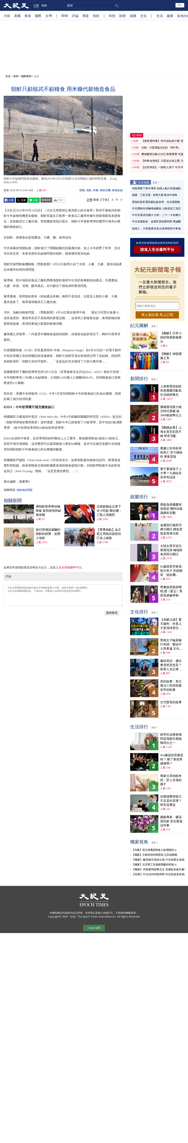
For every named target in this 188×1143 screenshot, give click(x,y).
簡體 (44, 5)
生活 (159, 16)
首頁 (7, 76)
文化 (143, 16)
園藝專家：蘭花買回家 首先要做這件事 (171, 821)
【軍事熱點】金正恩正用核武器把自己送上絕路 (109, 534)
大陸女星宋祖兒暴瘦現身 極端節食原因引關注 (171, 550)
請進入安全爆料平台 (157, 250)
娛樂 (133, 16)
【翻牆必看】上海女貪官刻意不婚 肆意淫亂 (171, 432)
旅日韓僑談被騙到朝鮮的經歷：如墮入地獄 (48, 534)
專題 (85, 16)
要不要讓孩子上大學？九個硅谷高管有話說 (171, 473)
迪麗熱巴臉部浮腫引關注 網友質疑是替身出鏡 (171, 529)
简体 (96, 199)
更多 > (156, 182)
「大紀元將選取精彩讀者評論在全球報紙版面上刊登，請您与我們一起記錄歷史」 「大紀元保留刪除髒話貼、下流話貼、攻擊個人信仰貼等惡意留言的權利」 (63, 595)
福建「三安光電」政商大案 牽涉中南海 (154, 195)
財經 (122, 16)
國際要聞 (26, 76)
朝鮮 (89, 190)
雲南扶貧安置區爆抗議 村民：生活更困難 (156, 202)
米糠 (95, 190)
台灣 (48, 16)
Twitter (21, 200)
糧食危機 (105, 190)
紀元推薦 (143, 182)
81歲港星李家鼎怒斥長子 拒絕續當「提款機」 (171, 571)
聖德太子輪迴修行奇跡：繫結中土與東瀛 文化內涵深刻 (171, 645)
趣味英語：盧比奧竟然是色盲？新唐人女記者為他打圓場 (171, 665)
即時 (64, 16)
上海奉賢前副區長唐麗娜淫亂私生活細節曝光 (171, 390)
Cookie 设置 (94, 928)
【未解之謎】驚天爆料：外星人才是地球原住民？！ (171, 624)
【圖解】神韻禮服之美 (171, 356)
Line (34, 200)
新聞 (15, 76)
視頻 (96, 16)
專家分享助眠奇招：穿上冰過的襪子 (171, 780)
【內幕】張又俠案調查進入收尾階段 (153, 849)
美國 (17, 16)
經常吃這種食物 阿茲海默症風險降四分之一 (171, 739)
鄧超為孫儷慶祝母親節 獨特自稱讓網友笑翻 (171, 509)
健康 (170, 16)
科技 (112, 16)
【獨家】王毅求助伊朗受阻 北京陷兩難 (154, 854)
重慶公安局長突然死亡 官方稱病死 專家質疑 (171, 452)
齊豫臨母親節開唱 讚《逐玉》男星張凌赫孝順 (171, 591)
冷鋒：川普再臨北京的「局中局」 (161, 147)
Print (58, 200)
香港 (27, 16)
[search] (92, 5)
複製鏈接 (46, 199)
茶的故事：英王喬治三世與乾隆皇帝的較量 (171, 685)
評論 (75, 16)
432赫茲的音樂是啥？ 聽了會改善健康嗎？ (171, 759)
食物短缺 (117, 190)
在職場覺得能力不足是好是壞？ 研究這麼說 (171, 801)
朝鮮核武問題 (24, 490)
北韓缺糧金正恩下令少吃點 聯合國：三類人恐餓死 (109, 511)
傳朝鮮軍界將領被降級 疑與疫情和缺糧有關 (48, 511)
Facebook (9, 200)
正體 (36, 5)
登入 (180, 5)
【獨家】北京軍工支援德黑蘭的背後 (153, 864)
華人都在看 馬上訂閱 (157, 315)
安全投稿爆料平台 (70, 567)
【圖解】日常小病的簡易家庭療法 (171, 337)
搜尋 (116, 5)
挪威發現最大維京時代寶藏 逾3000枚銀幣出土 (171, 411)
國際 (38, 16)
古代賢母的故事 (171, 702)
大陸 (7, 16)
